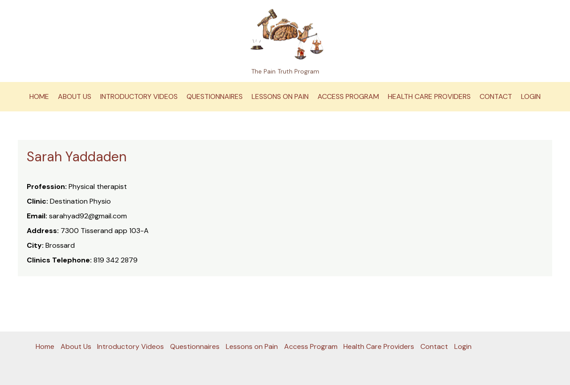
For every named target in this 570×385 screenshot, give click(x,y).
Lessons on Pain (280, 96)
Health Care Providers (429, 96)
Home (39, 96)
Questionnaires (215, 96)
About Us (74, 96)
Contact (496, 96)
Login (531, 96)
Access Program (348, 96)
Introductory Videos (139, 96)
